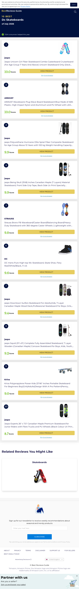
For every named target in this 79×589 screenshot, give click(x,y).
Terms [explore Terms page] (28, 550)
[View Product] (39, 59)
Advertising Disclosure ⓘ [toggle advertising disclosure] (23, 559)
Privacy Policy (25, 6)
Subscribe (39, 537)
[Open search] (75, 12)
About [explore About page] (7, 550)
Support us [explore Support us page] (55, 550)
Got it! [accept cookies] (74, 4)
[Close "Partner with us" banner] (77, 576)
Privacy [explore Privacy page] (17, 550)
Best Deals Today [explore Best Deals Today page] (12, 554)
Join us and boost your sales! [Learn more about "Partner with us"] (13, 585)
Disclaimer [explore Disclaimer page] (40, 550)
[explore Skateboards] (39, 474)
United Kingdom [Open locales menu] (54, 559)
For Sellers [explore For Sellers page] (70, 550)
